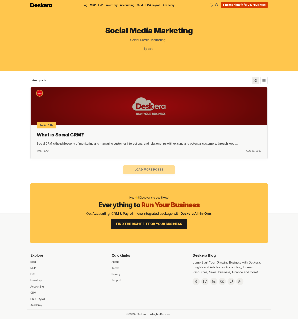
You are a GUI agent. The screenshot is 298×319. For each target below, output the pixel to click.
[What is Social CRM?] (149, 106)
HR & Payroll (152, 5)
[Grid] (255, 80)
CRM (140, 5)
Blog (84, 5)
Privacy (116, 274)
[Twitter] (204, 281)
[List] (264, 80)
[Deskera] (39, 93)
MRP (93, 5)
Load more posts (149, 169)
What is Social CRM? (60, 135)
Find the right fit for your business (244, 4)
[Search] (217, 5)
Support (116, 280)
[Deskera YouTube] (222, 281)
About (115, 261)
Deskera (142, 314)
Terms (116, 267)
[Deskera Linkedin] (213, 281)
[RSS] (239, 281)
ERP (100, 5)
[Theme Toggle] (211, 5)
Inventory (111, 5)
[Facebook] (196, 281)
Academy (168, 5)
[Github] (231, 281)
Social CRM (47, 125)
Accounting (127, 5)
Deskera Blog (204, 255)
